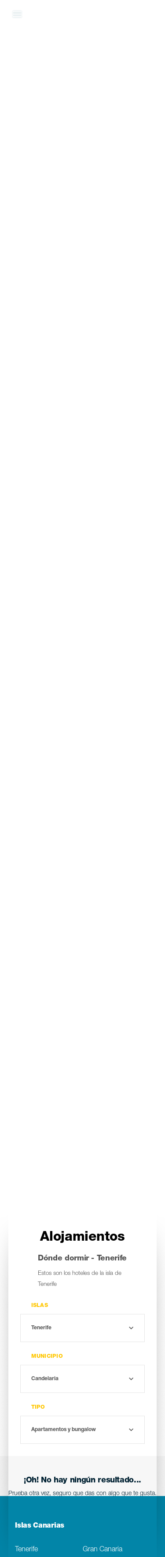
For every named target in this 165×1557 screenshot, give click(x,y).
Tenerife (26, 1549)
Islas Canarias (39, 1526)
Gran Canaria (102, 1549)
